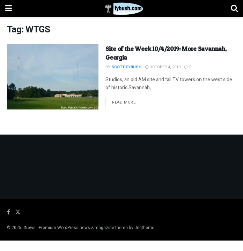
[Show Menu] (8, 8)
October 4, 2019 (163, 67)
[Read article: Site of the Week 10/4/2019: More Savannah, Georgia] (52, 77)
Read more (127, 102)
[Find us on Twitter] (18, 212)
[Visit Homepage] (121, 9)
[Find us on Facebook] (8, 212)
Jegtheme (144, 228)
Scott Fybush (126, 67)
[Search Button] (234, 8)
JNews (29, 228)
